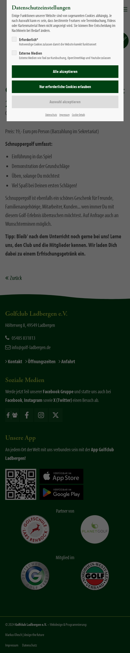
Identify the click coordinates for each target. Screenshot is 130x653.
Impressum (64, 115)
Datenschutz (51, 115)
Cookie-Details (78, 115)
